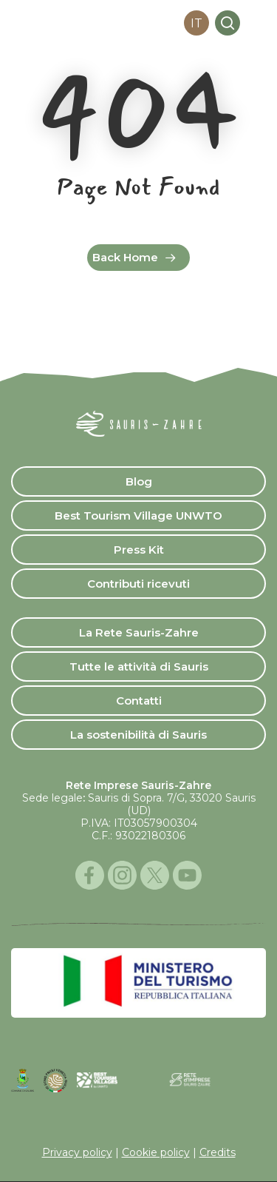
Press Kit (139, 550)
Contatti (139, 701)
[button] (257, 23)
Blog (139, 481)
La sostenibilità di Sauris (138, 735)
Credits (217, 1152)
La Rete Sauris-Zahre (139, 632)
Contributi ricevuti (138, 584)
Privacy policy (77, 1152)
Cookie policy (156, 1152)
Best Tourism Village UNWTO (138, 515)
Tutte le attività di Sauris (138, 666)
